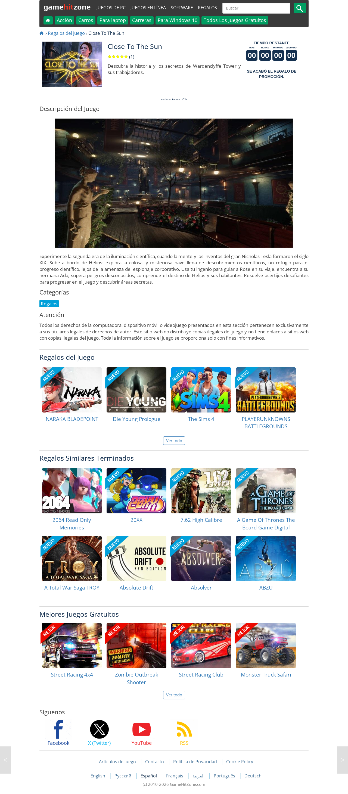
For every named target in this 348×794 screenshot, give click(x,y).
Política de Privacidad (195, 762)
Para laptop (113, 20)
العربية (199, 776)
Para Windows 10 (177, 20)
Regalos (207, 8)
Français (175, 776)
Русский (123, 776)
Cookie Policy (239, 762)
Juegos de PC (111, 8)
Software (182, 8)
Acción (64, 20)
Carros (85, 20)
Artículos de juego (117, 762)
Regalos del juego (66, 33)
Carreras (141, 20)
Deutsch (253, 776)
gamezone (67, 6)
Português (225, 776)
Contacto (154, 762)
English (98, 776)
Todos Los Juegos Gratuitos (235, 20)
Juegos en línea (148, 8)
